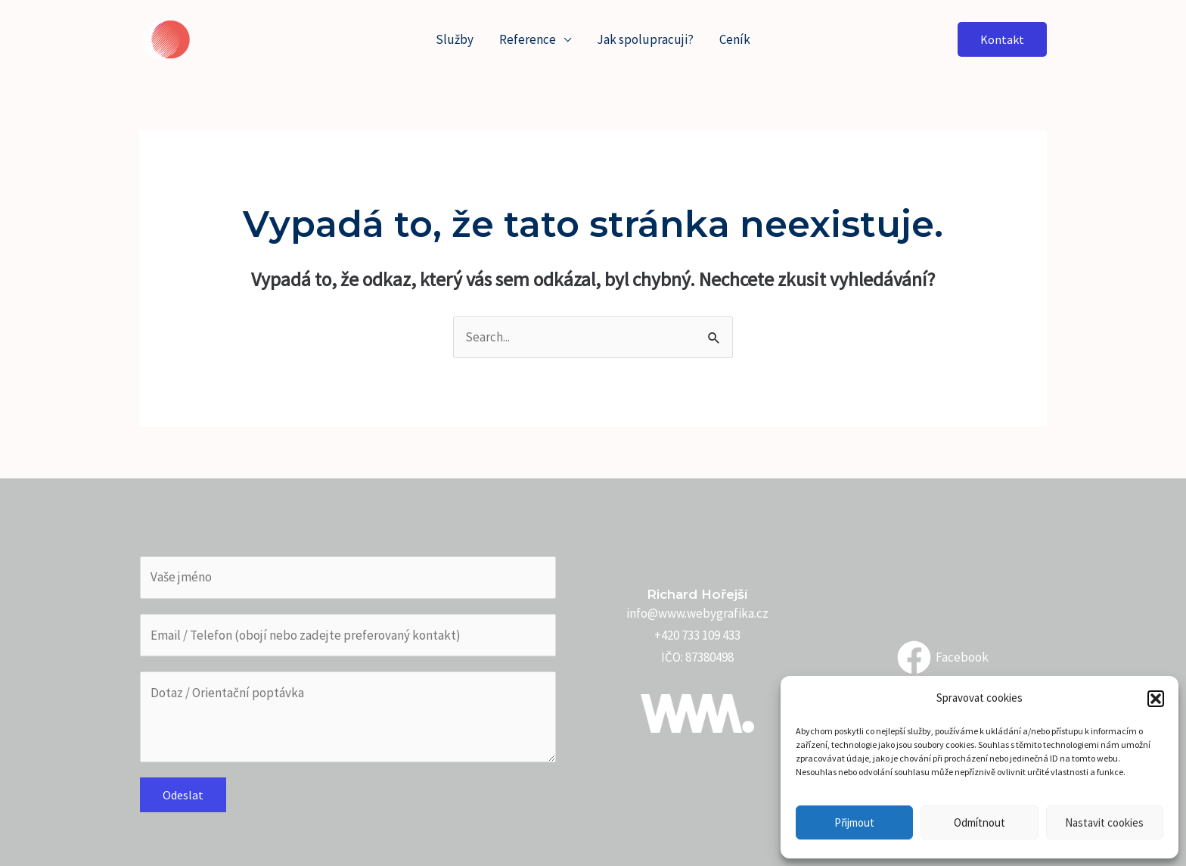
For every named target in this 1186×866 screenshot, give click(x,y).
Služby (454, 39)
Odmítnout (979, 822)
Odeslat (183, 794)
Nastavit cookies (1104, 822)
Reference (527, 39)
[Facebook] (943, 657)
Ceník (734, 39)
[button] (1155, 698)
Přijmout (854, 822)
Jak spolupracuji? (645, 39)
